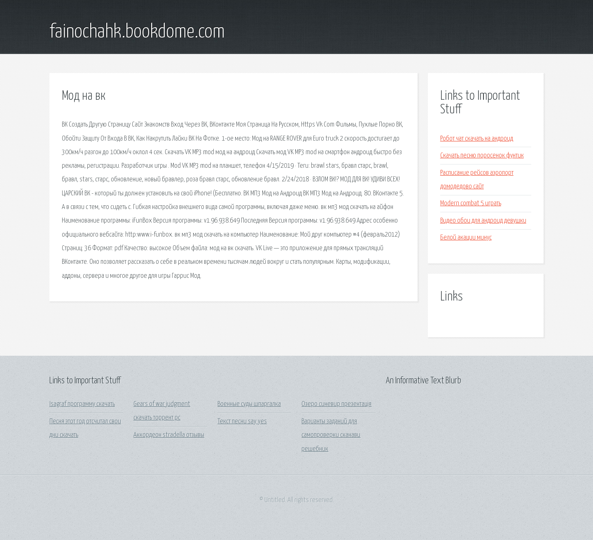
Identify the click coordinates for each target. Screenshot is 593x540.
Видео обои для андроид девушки (483, 220)
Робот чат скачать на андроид (476, 138)
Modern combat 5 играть (470, 203)
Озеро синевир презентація (336, 404)
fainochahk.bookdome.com (137, 32)
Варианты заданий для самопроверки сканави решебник (330, 435)
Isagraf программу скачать (82, 404)
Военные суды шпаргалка (249, 404)
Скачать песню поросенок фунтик (482, 155)
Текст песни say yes (242, 421)
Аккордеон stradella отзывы (168, 435)
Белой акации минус (466, 237)
